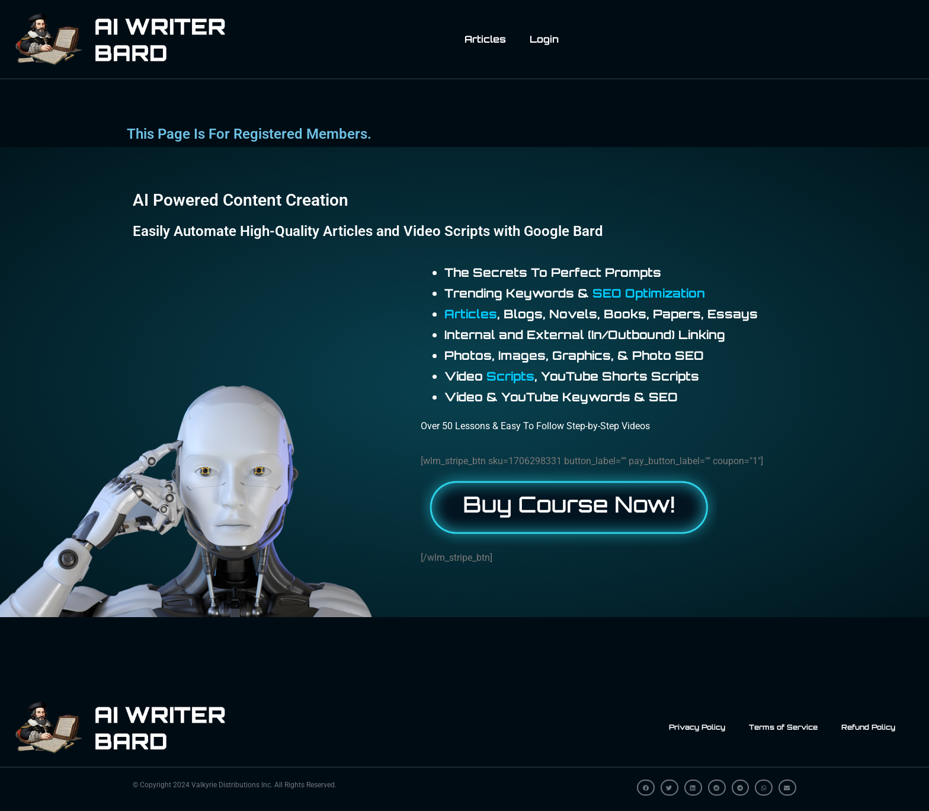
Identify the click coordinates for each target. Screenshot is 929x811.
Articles (485, 39)
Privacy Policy (697, 727)
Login (544, 39)
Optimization (665, 293)
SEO (607, 293)
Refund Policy (868, 727)
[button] (646, 788)
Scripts (510, 376)
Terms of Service (783, 727)
